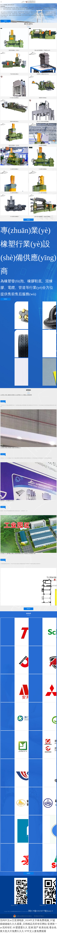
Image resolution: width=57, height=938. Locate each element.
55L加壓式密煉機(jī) (14, 169)
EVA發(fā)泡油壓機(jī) (14, 97)
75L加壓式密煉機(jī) (43, 169)
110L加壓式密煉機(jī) (42, 192)
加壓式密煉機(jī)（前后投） (14, 145)
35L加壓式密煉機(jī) (43, 145)
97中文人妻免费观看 (35, 931)
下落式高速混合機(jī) (14, 74)
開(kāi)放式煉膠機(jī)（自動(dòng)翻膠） (42, 216)
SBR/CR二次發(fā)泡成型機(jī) (43, 121)
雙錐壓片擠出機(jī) (42, 97)
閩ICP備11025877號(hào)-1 (39, 916)
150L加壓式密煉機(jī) (14, 216)
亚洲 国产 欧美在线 (38, 927)
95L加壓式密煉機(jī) (14, 192)
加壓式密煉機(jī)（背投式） (14, 50)
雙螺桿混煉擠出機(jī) (14, 121)
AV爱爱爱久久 (20, 927)
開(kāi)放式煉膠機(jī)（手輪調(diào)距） (43, 50)
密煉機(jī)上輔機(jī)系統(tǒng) (43, 74)
